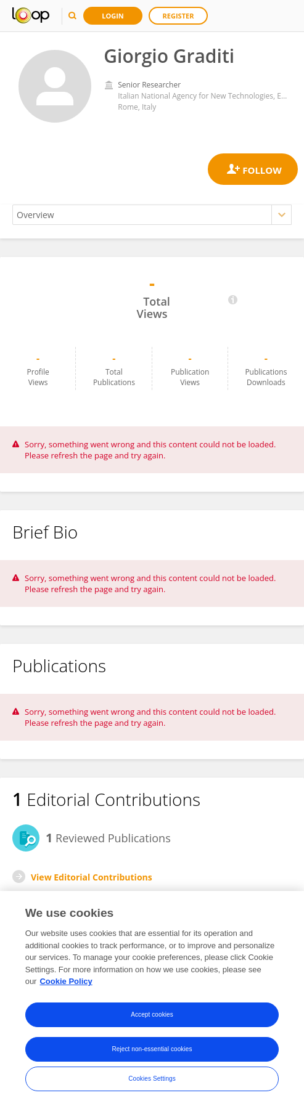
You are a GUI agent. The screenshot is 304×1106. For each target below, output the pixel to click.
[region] (152, 998)
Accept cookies (152, 1014)
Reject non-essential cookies (152, 1049)
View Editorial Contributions (91, 877)
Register (178, 15)
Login (113, 15)
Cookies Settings (152, 1078)
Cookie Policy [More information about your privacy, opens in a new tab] (65, 981)
